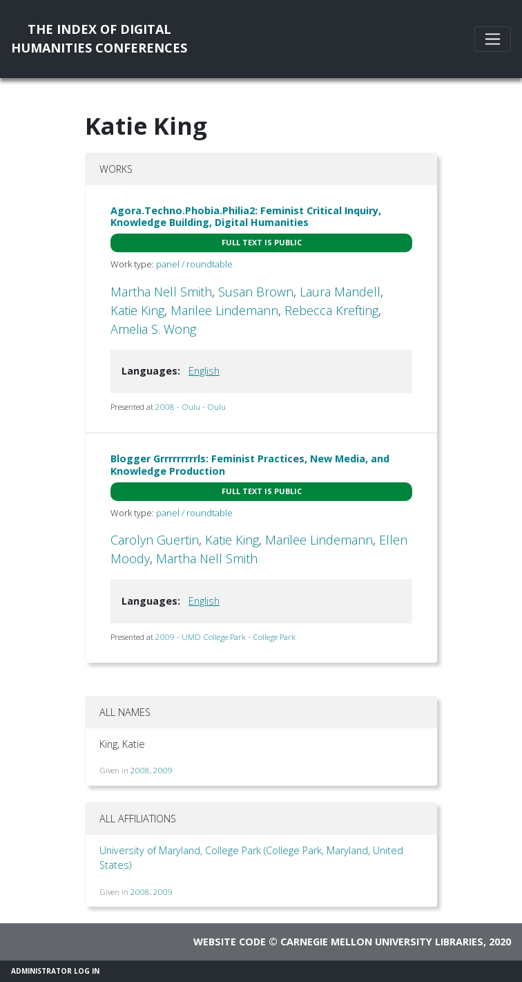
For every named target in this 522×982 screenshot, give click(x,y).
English (204, 370)
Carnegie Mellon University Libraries (381, 941)
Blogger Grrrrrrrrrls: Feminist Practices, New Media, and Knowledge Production (249, 464)
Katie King (137, 310)
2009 (163, 770)
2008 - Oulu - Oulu (190, 407)
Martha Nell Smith (161, 291)
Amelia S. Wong (153, 329)
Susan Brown (255, 291)
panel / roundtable (194, 264)
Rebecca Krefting (331, 310)
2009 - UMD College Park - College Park (225, 637)
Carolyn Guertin (154, 539)
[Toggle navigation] (492, 39)
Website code (229, 941)
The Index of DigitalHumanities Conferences (99, 38)
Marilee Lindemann (224, 310)
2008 (140, 770)
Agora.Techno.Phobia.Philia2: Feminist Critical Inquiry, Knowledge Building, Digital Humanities (245, 216)
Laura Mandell (340, 291)
